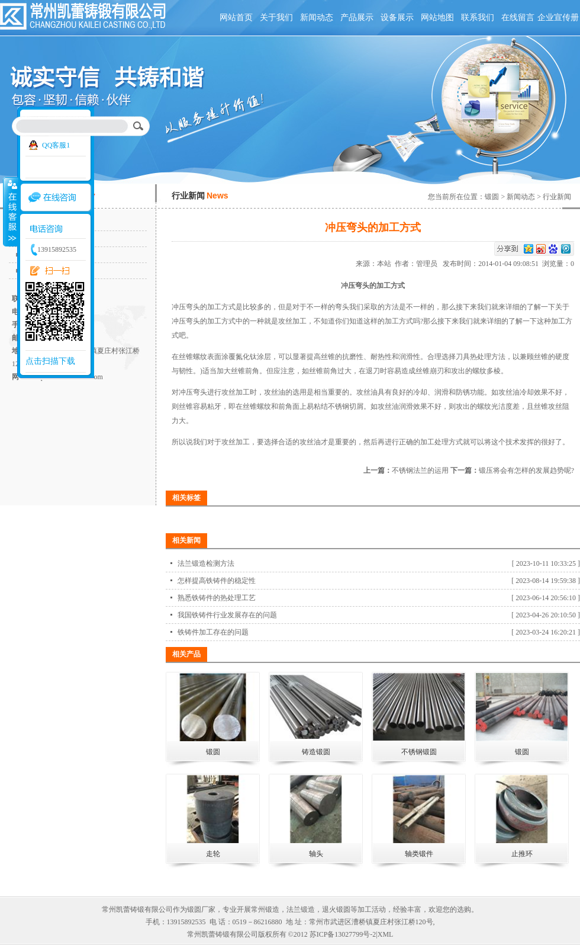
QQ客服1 (56, 145)
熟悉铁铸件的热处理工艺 (217, 598)
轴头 (316, 854)
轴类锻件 (419, 854)
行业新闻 (557, 197)
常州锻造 (265, 909)
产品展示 (356, 17)
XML (386, 934)
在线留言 (517, 17)
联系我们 (477, 17)
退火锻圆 (336, 909)
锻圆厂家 (201, 909)
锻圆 (492, 197)
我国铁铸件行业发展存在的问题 (227, 615)
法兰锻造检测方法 (206, 563)
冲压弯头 (186, 307)
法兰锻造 (300, 909)
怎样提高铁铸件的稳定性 (217, 580)
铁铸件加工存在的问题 (213, 632)
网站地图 (437, 17)
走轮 (213, 854)
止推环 (522, 854)
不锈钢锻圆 (419, 752)
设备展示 (397, 17)
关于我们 (276, 17)
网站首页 (236, 17)
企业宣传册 (558, 17)
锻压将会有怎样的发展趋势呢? (526, 470)
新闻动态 (316, 17)
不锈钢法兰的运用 (420, 470)
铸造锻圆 (316, 752)
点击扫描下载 (50, 361)
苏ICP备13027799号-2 (343, 934)
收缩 (10, 211)
